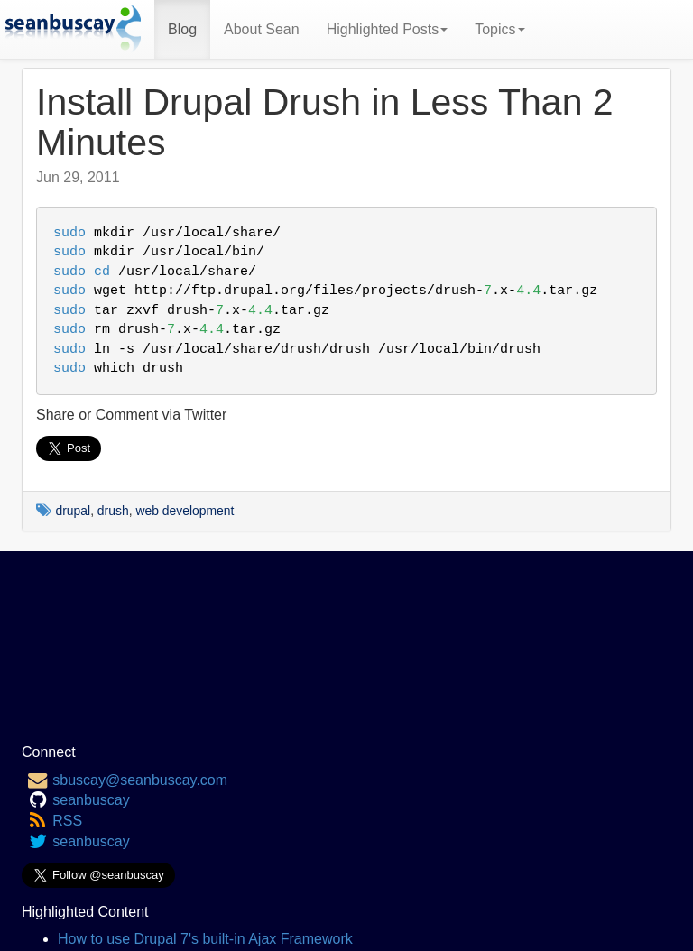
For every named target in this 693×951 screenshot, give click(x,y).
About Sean (262, 29)
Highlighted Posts (387, 29)
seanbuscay (90, 800)
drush (113, 510)
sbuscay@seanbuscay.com (139, 780)
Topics (499, 29)
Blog (182, 29)
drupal (72, 510)
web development (184, 510)
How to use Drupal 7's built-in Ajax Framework (205, 938)
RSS (67, 820)
